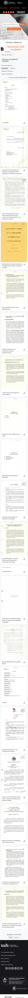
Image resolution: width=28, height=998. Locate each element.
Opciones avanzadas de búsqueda (10, 60)
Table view (12, 68)
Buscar (22, 24)
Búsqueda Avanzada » (14, 29)
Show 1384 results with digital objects (17, 77)
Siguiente (16, 937)
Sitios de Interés (14, 8)
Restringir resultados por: (14, 42)
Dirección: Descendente (7, 74)
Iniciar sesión (20, 12)
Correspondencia (6, 562)
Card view (5, 68)
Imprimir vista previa (7, 65)
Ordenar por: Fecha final (7, 71)
